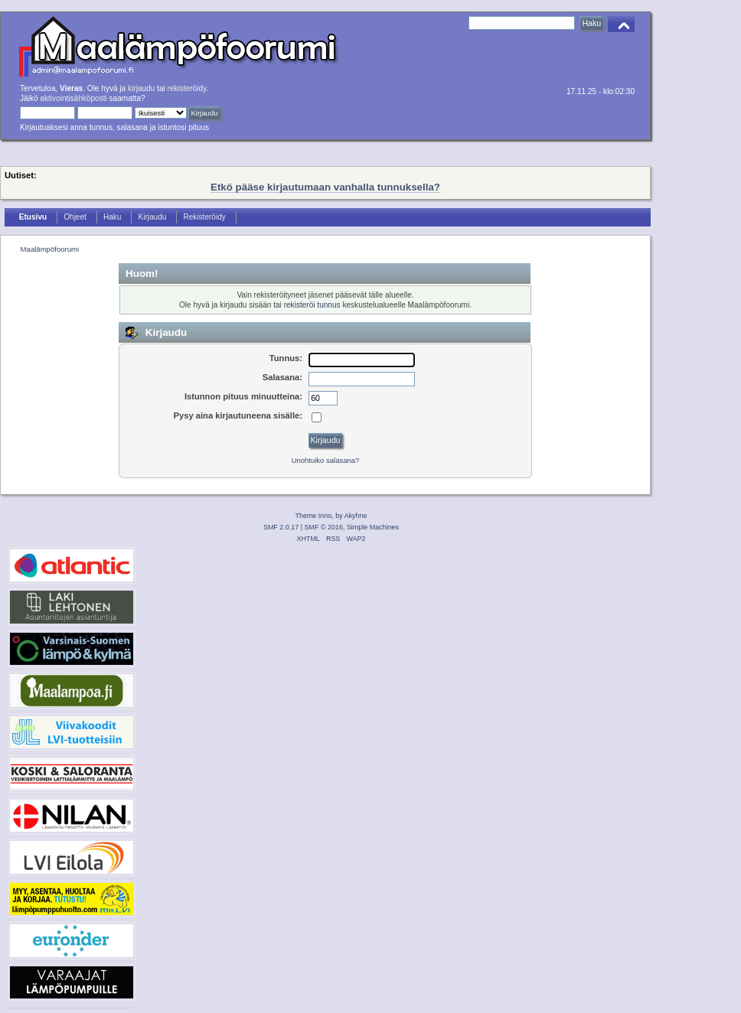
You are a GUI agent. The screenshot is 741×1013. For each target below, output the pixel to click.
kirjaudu (141, 88)
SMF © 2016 (324, 527)
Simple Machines (373, 527)
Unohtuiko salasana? (326, 460)
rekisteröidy (187, 88)
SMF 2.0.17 (281, 527)
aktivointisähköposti (73, 98)
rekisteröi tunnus (312, 305)
